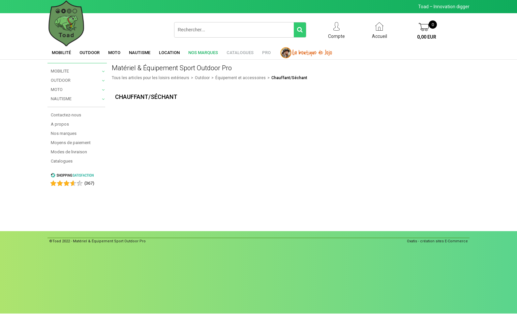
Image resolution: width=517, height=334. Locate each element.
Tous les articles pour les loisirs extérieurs (150, 78)
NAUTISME (61, 98)
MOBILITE (60, 71)
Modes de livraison (69, 151)
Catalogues (240, 52)
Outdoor (89, 52)
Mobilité (61, 52)
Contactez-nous (66, 114)
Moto (114, 52)
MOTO (57, 89)
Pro (266, 52)
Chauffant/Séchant (289, 78)
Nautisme (139, 52)
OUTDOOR (61, 80)
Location (169, 52)
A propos (60, 124)
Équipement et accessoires (240, 78)
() (89, 183)
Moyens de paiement (71, 142)
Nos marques (203, 52)
